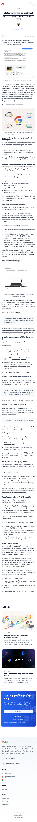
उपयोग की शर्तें (5, 805)
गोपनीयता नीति (5, 798)
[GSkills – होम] (2, 4)
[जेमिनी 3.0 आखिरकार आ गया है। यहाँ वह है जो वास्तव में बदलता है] (18, 667)
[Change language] (30, 4)
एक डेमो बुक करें (18, 712)
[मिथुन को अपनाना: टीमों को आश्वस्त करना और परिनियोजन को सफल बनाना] (18, 629)
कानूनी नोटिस (5, 801)
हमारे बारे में (4, 790)
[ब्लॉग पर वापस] (18, 8)
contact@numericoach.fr (13, 763)
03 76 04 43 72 (10, 759)
